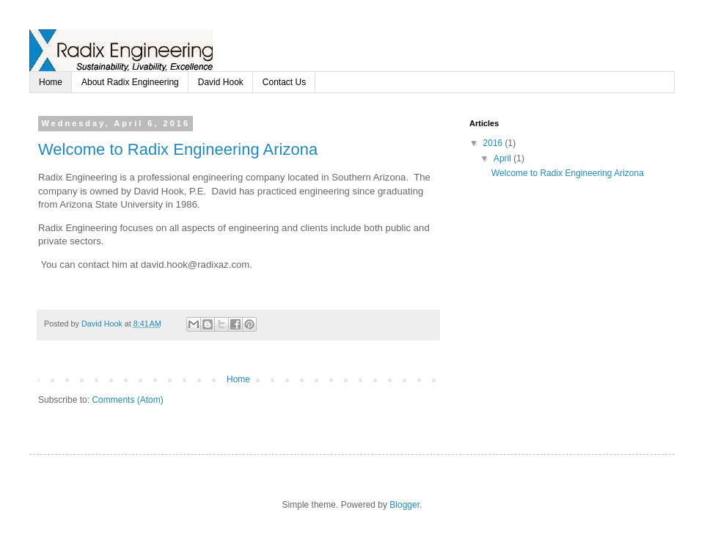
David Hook (220, 82)
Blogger (404, 505)
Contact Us (284, 82)
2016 (494, 143)
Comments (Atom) (127, 400)
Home (50, 82)
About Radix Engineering (130, 82)
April (503, 158)
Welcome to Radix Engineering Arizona (178, 149)
